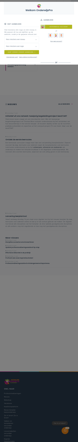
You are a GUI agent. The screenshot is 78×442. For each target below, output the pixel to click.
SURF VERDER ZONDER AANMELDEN (22, 52)
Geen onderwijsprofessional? (28, 57)
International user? (12, 57)
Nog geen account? (56, 41)
